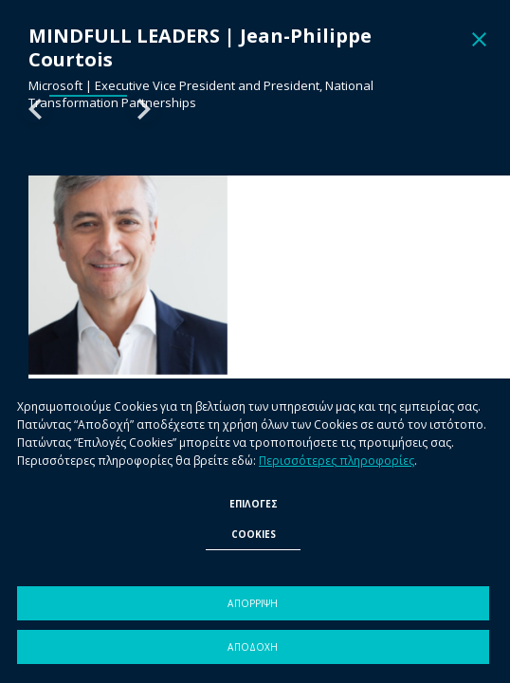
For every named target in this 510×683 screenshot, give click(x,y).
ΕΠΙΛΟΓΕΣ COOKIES (253, 519)
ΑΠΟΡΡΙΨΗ (253, 603)
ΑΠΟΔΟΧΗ (253, 647)
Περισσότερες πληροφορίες (336, 460)
